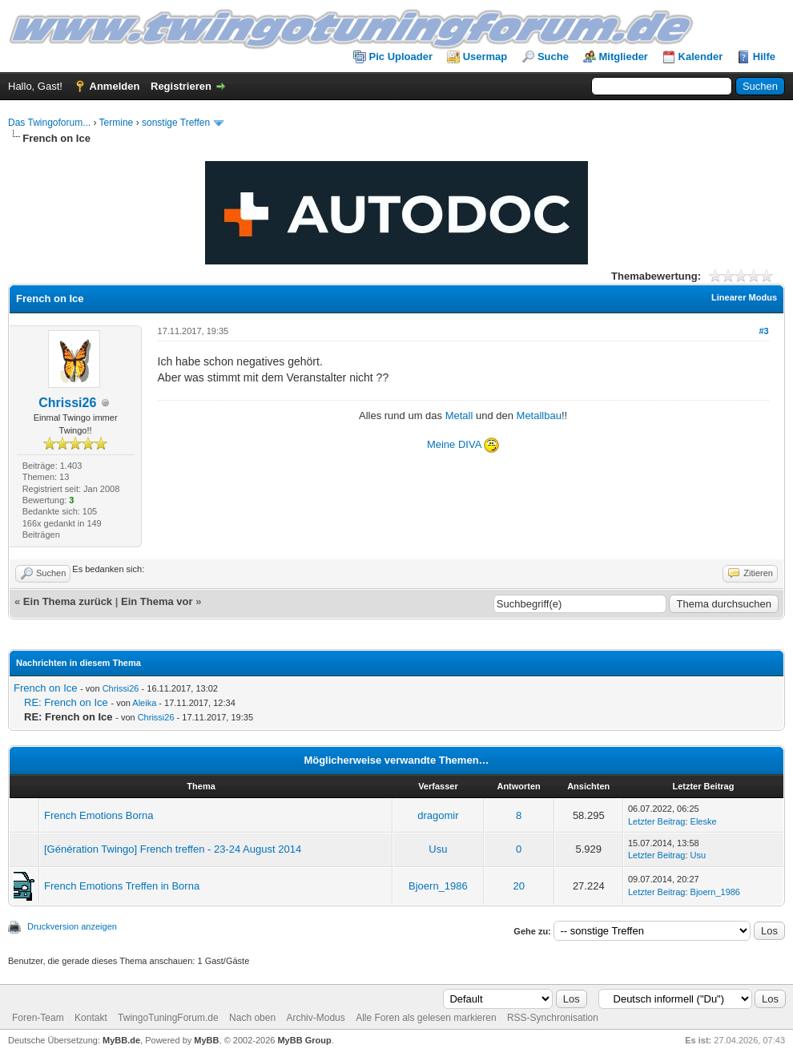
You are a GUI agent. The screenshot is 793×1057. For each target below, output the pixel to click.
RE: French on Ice (66, 702)
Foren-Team (38, 1017)
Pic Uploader (401, 56)
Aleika (144, 703)
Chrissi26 (67, 402)
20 (518, 886)
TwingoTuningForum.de (168, 1017)
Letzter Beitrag (657, 821)
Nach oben (252, 1017)
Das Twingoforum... (49, 122)
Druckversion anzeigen (72, 926)
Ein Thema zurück (67, 601)
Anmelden (115, 86)
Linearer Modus (744, 297)
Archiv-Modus (315, 1017)
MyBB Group (304, 1040)
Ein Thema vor (157, 601)
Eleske (703, 821)
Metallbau (539, 415)
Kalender (700, 56)
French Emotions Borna (99, 815)
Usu (438, 849)
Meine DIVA (455, 444)
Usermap (485, 56)
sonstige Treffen (176, 122)
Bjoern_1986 (438, 886)
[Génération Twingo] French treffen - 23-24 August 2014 (172, 849)
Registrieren (181, 86)
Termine (116, 122)
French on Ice (46, 688)
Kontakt (90, 1017)
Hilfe (764, 56)
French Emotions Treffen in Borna (121, 886)
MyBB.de (121, 1040)
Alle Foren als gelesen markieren (426, 1017)
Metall (459, 415)
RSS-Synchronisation (552, 1017)
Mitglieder (623, 56)
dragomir (437, 815)
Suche (553, 56)
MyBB (206, 1040)
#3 (763, 331)
